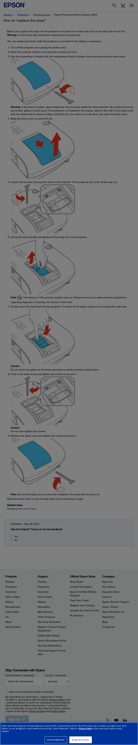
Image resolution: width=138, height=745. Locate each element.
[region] (69, 733)
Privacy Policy (85, 728)
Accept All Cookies (80, 740)
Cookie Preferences (56, 740)
